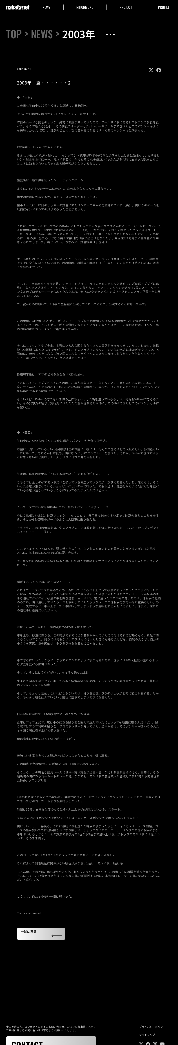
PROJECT (125, 7)
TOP (14, 34)
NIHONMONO (85, 7)
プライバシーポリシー (152, 1026)
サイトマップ (147, 1034)
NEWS (46, 7)
